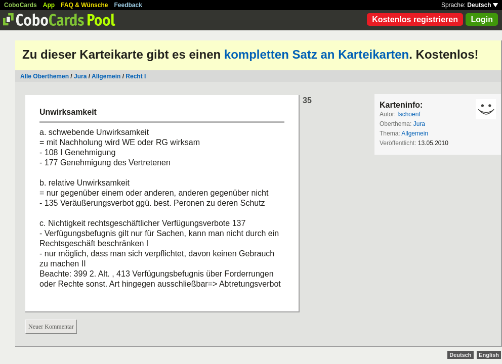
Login (482, 19)
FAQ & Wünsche (84, 5)
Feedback (128, 5)
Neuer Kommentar (51, 326)
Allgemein (106, 76)
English (489, 355)
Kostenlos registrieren (415, 19)
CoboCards (20, 5)
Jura (80, 76)
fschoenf (408, 114)
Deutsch (482, 5)
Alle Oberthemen (44, 76)
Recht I (136, 76)
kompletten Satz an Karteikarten (316, 54)
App (49, 5)
